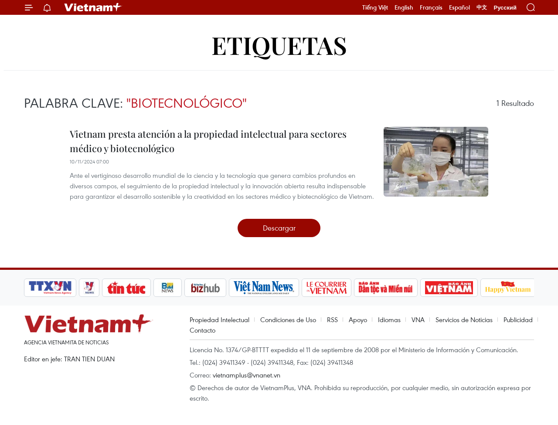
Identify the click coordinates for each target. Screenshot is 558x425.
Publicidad (518, 319)
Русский (505, 7)
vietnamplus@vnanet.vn (246, 375)
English (404, 7)
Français (431, 7)
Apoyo (358, 319)
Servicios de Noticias (464, 319)
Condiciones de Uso (288, 319)
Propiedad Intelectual (219, 319)
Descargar (279, 228)
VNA (418, 319)
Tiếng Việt (375, 7)
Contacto (202, 330)
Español (459, 7)
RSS (332, 319)
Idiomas (389, 319)
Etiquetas (279, 44)
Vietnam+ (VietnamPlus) (93, 7)
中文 (481, 7)
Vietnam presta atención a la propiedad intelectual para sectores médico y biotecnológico (208, 141)
